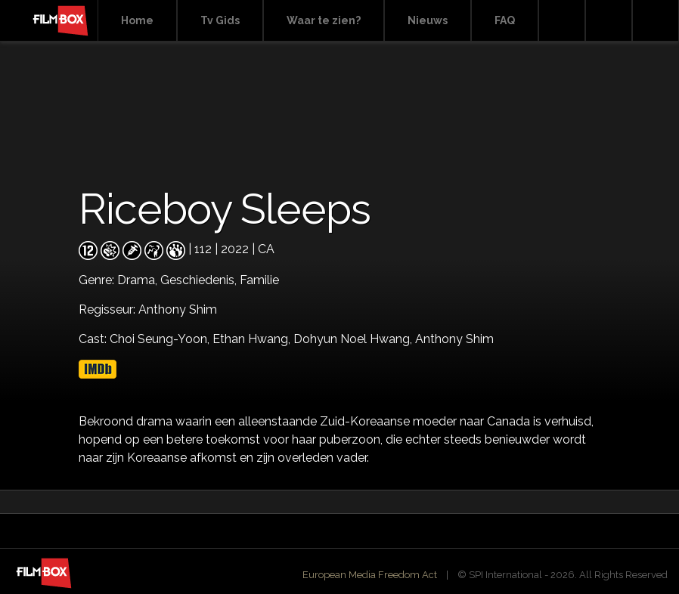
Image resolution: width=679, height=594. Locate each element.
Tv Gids (220, 20)
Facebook (608, 21)
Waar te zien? (324, 20)
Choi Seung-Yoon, (161, 339)
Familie (259, 280)
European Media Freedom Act (369, 574)
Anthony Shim (454, 339)
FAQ (505, 20)
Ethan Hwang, (252, 339)
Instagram (655, 21)
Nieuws (428, 20)
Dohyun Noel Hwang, (354, 339)
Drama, (138, 280)
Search (561, 21)
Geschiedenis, (200, 280)
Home (137, 20)
